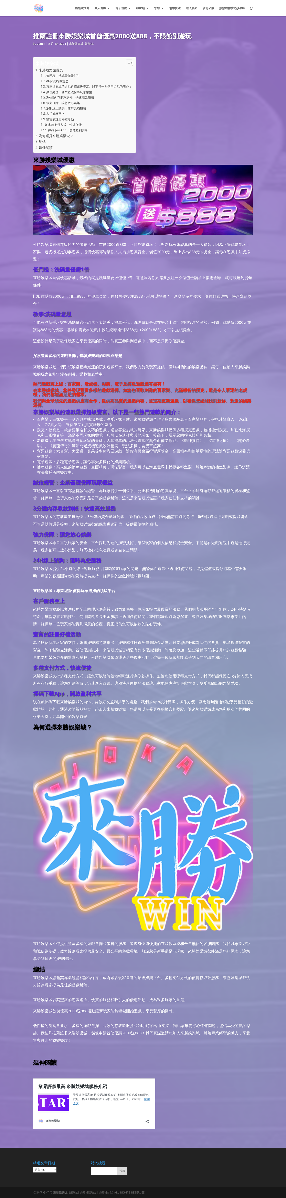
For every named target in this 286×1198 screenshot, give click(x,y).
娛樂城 (89, 43)
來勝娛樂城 (76, 43)
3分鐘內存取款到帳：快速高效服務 (70, 97)
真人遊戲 (100, 8)
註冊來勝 (208, 8)
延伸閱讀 (46, 147)
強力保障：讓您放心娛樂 (63, 103)
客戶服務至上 (55, 114)
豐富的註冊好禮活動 (60, 119)
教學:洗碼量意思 (57, 81)
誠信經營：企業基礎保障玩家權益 (69, 92)
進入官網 (191, 8)
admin (41, 43)
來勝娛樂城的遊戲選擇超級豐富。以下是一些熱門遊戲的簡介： (89, 86)
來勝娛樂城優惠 (51, 70)
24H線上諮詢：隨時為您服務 (66, 108)
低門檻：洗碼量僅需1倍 (62, 76)
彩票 (157, 8)
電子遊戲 (121, 8)
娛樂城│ (64, 1192)
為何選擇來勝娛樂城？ (56, 135)
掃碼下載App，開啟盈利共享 (68, 130)
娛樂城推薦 (82, 8)
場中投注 (175, 8)
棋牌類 (140, 8)
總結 (42, 141)
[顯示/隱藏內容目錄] (127, 62)
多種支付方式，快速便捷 (65, 125)
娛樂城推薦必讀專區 (232, 8)
